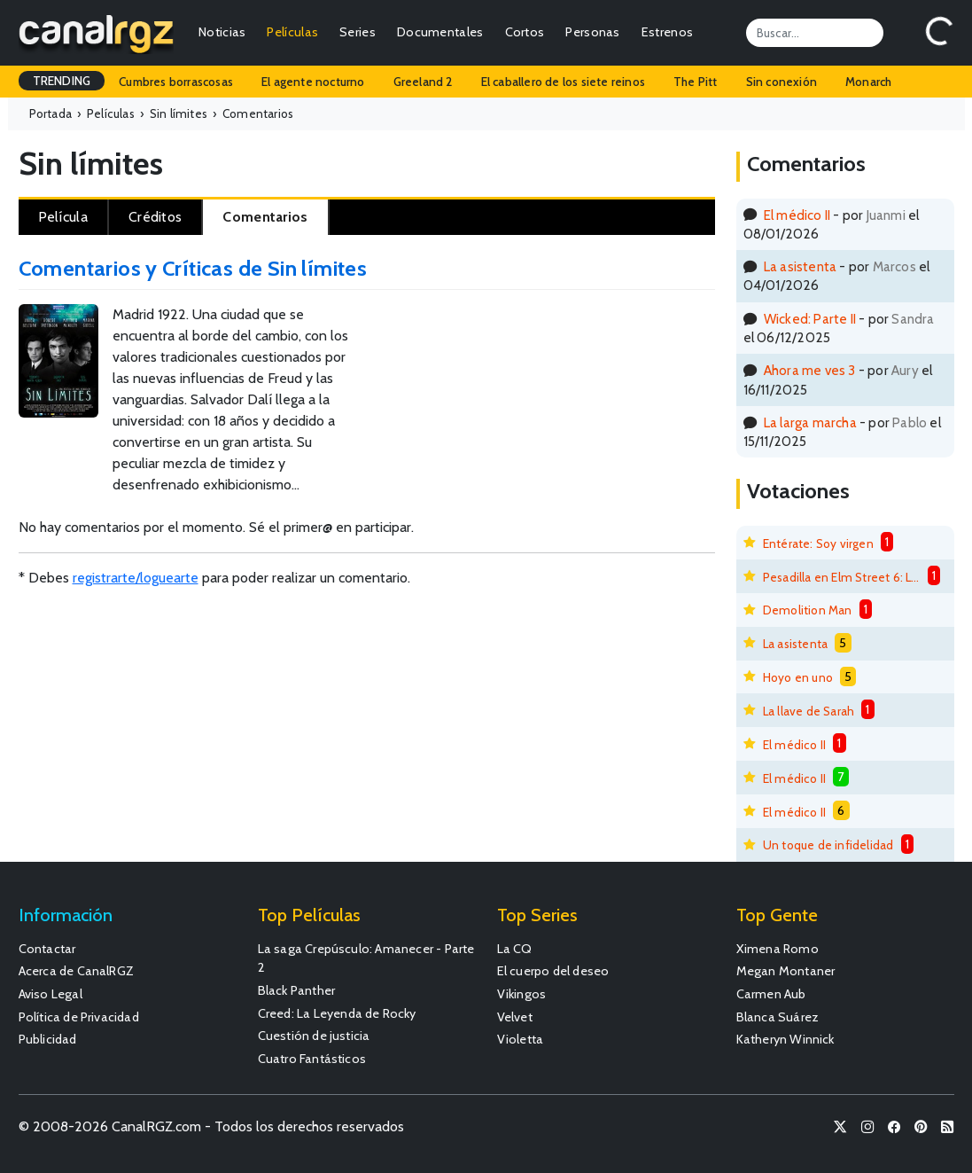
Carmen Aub (771, 994)
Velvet (515, 1017)
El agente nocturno (313, 81)
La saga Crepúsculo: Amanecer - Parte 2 (366, 958)
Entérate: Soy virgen (818, 543)
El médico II (797, 215)
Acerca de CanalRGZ (77, 971)
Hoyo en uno (798, 677)
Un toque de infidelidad (828, 845)
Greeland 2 (423, 81)
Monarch (868, 81)
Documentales (440, 32)
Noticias (221, 32)
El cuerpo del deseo (553, 971)
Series (357, 32)
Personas (592, 32)
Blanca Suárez (778, 1017)
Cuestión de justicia (314, 1036)
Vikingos (522, 994)
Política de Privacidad (79, 1017)
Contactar (47, 949)
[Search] (814, 33)
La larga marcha (810, 422)
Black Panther (297, 990)
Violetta (520, 1039)
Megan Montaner (786, 971)
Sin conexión (781, 81)
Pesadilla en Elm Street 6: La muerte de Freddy (842, 577)
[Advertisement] (632, 362)
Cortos (525, 32)
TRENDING (62, 81)
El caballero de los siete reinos (563, 81)
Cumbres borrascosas (176, 81)
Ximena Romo (777, 949)
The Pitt (695, 81)
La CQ (515, 949)
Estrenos (667, 32)
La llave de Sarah (808, 711)
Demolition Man (807, 610)
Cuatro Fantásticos (312, 1059)
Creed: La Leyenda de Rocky (337, 1013)
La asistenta (800, 266)
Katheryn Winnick (785, 1039)
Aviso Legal (50, 994)
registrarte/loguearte (135, 577)
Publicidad (48, 1039)
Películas (292, 32)
